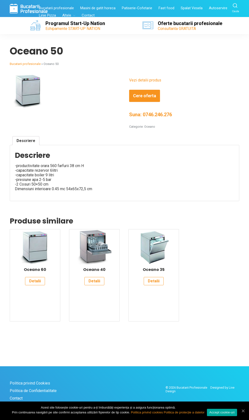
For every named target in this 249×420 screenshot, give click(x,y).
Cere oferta (144, 95)
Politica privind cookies (147, 412)
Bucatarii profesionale (56, 8)
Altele (66, 15)
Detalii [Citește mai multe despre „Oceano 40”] (94, 281)
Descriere (26, 140)
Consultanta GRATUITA (177, 28)
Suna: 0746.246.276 (150, 114)
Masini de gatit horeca (98, 8)
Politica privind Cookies (30, 383)
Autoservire (218, 8)
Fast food (166, 8)
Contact (88, 15)
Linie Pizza (47, 15)
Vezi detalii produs (145, 80)
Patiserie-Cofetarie (137, 8)
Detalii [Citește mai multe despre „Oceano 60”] (35, 281)
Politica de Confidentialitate (33, 390)
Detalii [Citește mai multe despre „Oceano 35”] (154, 281)
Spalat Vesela (192, 8)
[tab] (25, 140)
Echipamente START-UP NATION (72, 28)
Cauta (235, 7)
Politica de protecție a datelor (184, 412)
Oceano (149, 126)
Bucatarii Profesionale (192, 387)
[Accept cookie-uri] (242, 410)
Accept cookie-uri (222, 412)
